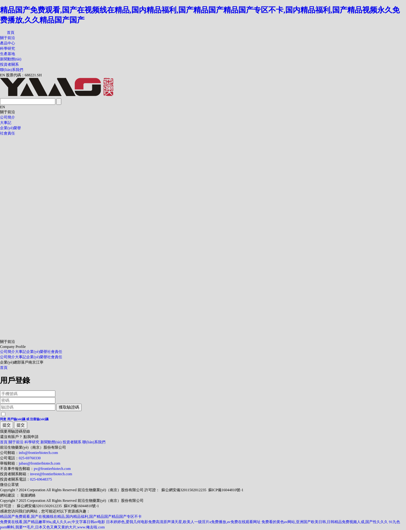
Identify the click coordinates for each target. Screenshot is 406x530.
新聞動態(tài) (10, 59)
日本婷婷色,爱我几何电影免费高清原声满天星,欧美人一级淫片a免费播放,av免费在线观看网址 (183, 522)
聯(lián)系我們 (11, 70)
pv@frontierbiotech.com (52, 468)
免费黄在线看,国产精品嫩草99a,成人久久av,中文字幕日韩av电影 (52, 522)
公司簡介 (7, 117)
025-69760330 (30, 458)
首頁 (10, 32)
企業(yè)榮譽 (10, 128)
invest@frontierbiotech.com (51, 474)
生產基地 (7, 54)
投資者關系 (9, 64)
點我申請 (30, 437)
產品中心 (7, 43)
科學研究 (7, 48)
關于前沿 (7, 38)
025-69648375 (41, 479)
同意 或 (24, 419)
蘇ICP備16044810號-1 (226, 490)
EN (2, 75)
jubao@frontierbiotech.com (39, 463)
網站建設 (7, 495)
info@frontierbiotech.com (38, 453)
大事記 (5, 122)
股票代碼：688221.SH (24, 75)
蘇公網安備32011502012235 (183, 490)
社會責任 (7, 133)
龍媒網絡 (28, 495)
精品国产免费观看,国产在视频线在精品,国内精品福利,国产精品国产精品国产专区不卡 (71, 516)
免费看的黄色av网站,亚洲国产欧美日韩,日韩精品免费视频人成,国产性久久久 (324, 522)
